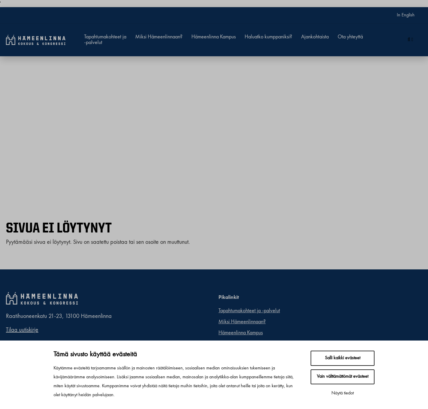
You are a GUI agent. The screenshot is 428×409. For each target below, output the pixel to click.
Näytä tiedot (342, 393)
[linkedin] (327, 297)
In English (406, 15)
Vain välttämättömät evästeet (342, 376)
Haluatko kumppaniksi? (268, 37)
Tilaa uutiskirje (22, 330)
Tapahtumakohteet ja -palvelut (105, 39)
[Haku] (410, 39)
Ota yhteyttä (350, 37)
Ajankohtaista (315, 37)
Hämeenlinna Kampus (213, 37)
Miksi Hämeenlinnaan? (158, 37)
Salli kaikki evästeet (342, 358)
